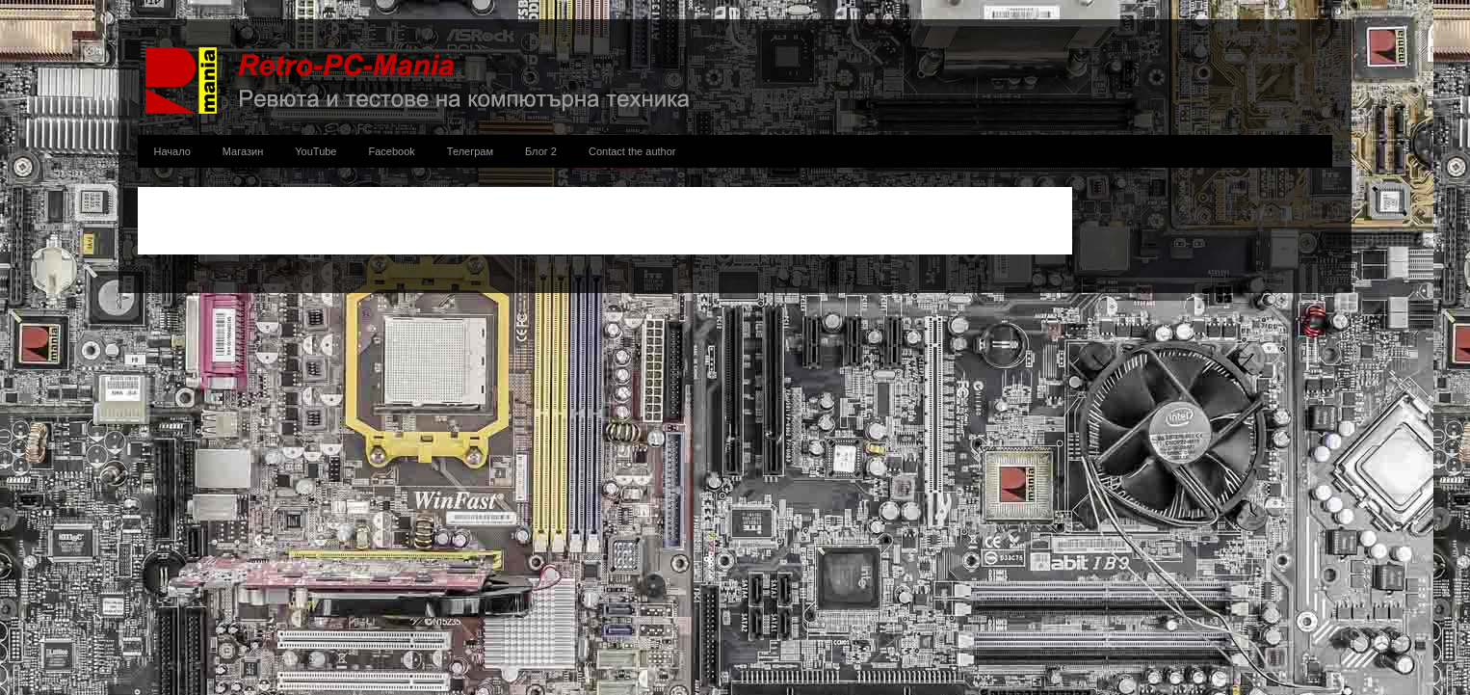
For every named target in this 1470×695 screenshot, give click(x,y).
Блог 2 (541, 151)
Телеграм (470, 151)
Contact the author (632, 151)
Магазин (243, 151)
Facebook (392, 151)
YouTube (315, 151)
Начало (172, 151)
